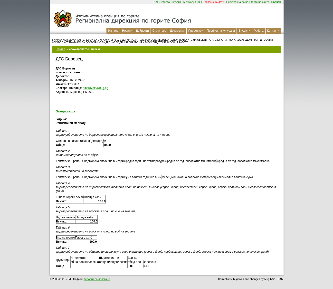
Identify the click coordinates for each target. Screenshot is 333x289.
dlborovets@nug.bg (95, 88)
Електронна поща (237, 1)
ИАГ (156, 1)
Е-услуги (244, 30)
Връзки (176, 1)
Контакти (273, 30)
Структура (159, 30)
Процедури (195, 30)
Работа (165, 1)
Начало (113, 30)
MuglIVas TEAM (273, 279)
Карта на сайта (259, 1)
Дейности (142, 30)
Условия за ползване (97, 279)
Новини (127, 30)
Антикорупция (191, 1)
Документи (177, 30)
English (276, 1)
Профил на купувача (221, 30)
